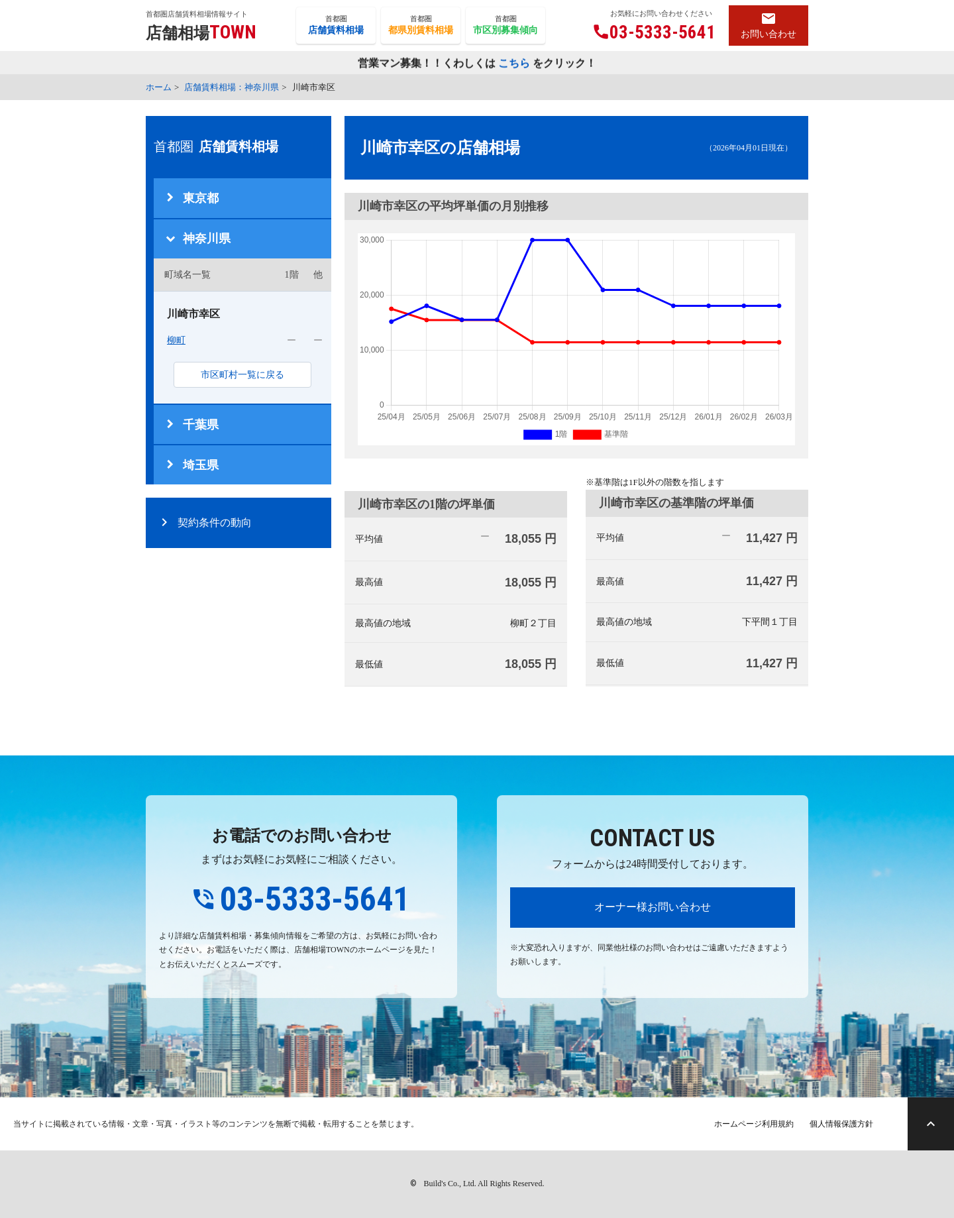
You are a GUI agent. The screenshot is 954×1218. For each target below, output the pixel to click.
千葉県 (201, 424)
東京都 (201, 198)
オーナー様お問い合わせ (652, 907)
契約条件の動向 (215, 522)
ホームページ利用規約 (754, 1124)
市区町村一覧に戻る (242, 375)
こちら (514, 63)
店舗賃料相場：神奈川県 (231, 87)
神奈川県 (207, 238)
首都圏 (336, 26)
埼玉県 (201, 465)
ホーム (159, 87)
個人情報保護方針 (841, 1124)
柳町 (176, 340)
